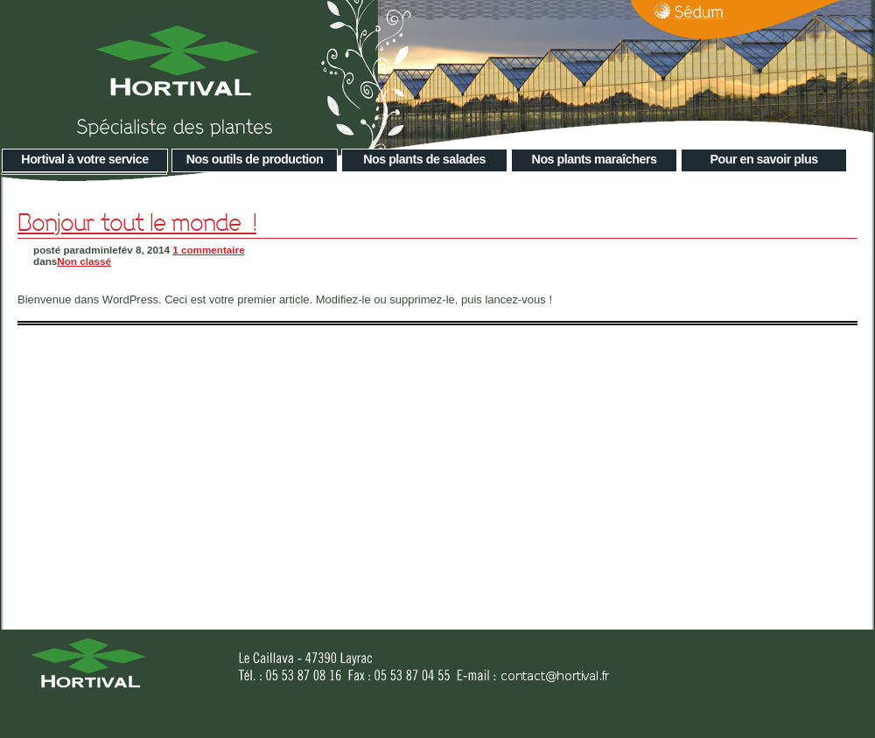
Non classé (84, 261)
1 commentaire (208, 249)
